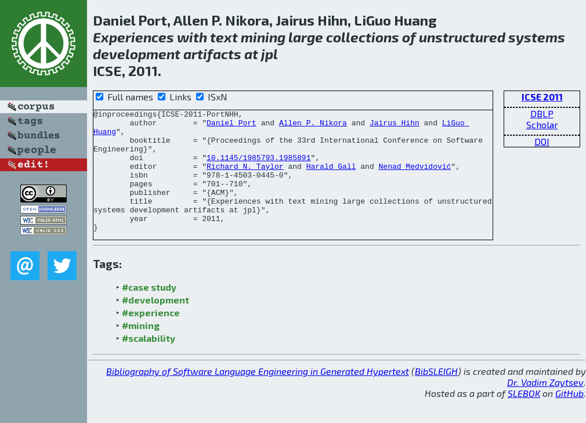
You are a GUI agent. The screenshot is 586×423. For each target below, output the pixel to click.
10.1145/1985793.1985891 (258, 167)
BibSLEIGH (436, 395)
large (305, 36)
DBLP (542, 113)
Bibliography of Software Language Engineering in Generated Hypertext (257, 395)
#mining (141, 349)
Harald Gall (331, 178)
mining (263, 36)
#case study (149, 311)
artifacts (212, 53)
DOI (541, 141)
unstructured (462, 36)
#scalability (148, 362)
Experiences (133, 36)
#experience (151, 336)
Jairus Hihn (394, 126)
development (136, 53)
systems (536, 36)
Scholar (542, 124)
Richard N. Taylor (245, 178)
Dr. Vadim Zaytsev (545, 406)
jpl (269, 53)
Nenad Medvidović (414, 178)
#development (155, 324)
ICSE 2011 (542, 96)
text (224, 36)
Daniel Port (231, 126)
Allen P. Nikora (313, 126)
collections (362, 36)
